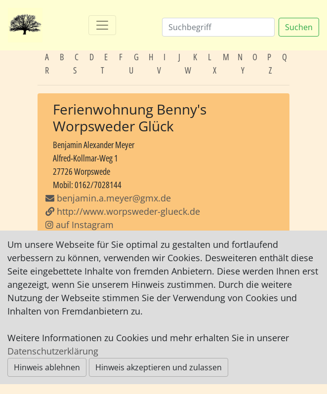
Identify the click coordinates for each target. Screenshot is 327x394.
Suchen (299, 27)
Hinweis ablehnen (47, 367)
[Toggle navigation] (102, 25)
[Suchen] (218, 27)
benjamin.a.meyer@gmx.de (114, 198)
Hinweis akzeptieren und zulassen (158, 367)
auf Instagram (79, 225)
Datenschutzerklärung (52, 351)
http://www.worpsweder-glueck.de (122, 211)
